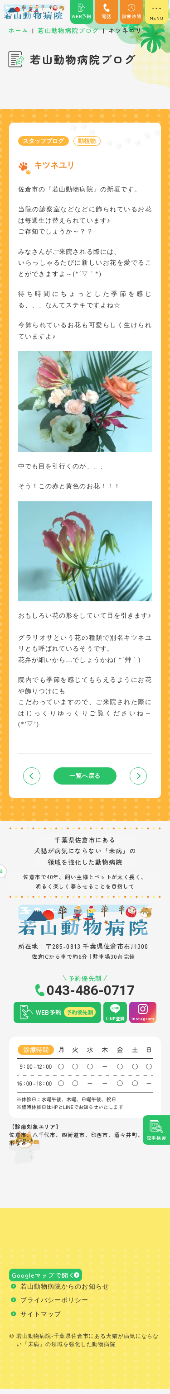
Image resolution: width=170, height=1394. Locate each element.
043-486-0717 (91, 992)
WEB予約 (82, 11)
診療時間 (131, 11)
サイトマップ (40, 1318)
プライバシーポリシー (54, 1305)
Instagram (142, 1019)
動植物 (91, 141)
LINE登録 (115, 1019)
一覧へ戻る (85, 776)
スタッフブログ (45, 141)
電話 (107, 11)
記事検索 (156, 1137)
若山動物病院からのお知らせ (64, 1291)
